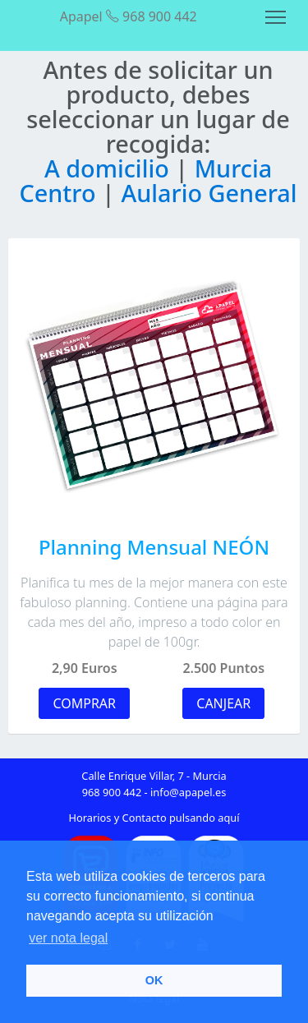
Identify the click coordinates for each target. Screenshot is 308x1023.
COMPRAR (84, 703)
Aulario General (209, 193)
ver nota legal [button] (68, 938)
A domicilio (109, 168)
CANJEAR (223, 703)
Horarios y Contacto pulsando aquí (154, 817)
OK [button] (154, 980)
